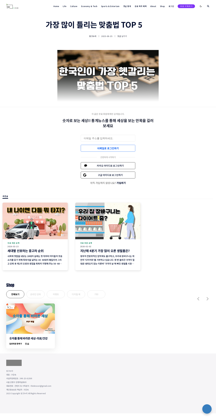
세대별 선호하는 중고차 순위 (25, 250)
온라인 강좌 (35, 294)
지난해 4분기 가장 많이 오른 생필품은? (105, 250)
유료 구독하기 (186, 6)
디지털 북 (76, 294)
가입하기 (121, 183)
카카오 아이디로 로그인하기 (110, 165)
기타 (96, 294)
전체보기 (15, 294)
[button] (198, 299)
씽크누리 (92, 36)
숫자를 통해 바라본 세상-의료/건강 (28, 338)
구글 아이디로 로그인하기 (110, 175)
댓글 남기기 (122, 36)
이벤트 (56, 294)
